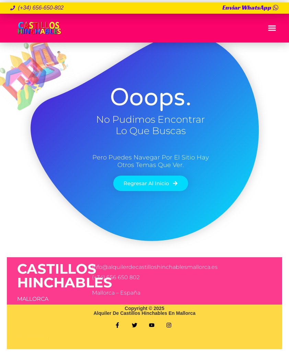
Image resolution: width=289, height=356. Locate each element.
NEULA (56, 338)
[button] (271, 28)
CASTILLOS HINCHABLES (64, 275)
